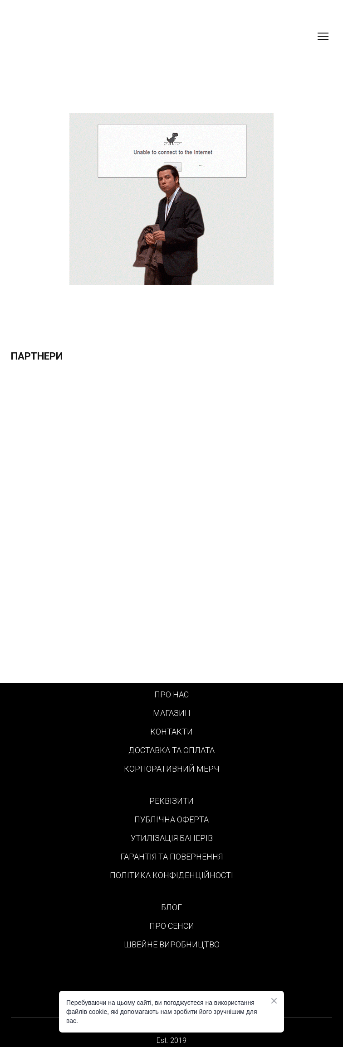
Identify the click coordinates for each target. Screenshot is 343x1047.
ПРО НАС (171, 694)
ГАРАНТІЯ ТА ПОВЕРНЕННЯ (171, 856)
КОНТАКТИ (171, 731)
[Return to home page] (59, 36)
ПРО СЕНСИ (171, 926)
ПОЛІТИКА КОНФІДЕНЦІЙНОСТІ (171, 875)
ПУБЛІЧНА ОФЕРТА (171, 819)
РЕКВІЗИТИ (171, 801)
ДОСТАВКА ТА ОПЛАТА (171, 750)
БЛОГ (171, 907)
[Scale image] (171, 527)
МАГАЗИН (172, 713)
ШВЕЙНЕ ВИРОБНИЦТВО (172, 944)
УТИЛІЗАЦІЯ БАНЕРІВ (172, 838)
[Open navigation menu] (323, 36)
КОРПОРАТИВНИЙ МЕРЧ (172, 768)
